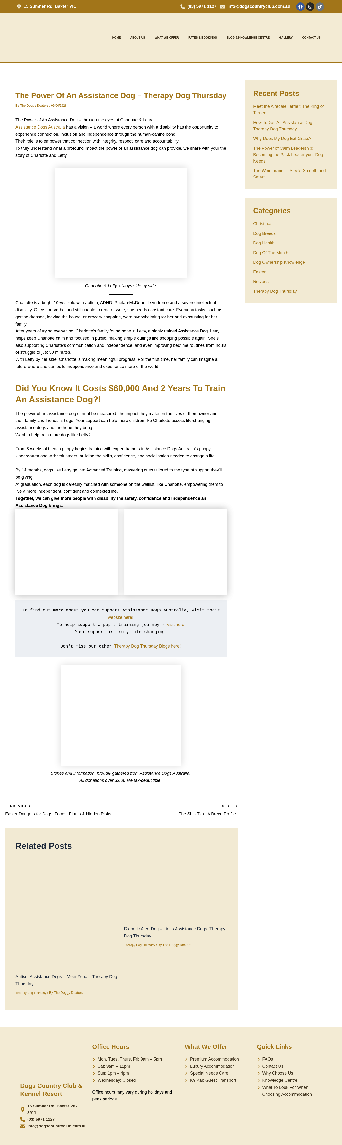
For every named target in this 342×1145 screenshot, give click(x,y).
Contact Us (311, 37)
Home (116, 37)
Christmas (262, 223)
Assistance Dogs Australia (40, 127)
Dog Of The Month (270, 252)
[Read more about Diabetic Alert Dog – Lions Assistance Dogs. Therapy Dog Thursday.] (155, 889)
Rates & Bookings (202, 37)
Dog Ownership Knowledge (279, 262)
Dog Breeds (264, 233)
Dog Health (264, 243)
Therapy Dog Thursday (32, 993)
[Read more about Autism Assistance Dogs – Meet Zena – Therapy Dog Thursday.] (66, 912)
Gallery (286, 37)
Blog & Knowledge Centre (248, 37)
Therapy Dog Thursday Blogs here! (148, 646)
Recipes (261, 281)
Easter (259, 272)
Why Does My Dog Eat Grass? (282, 138)
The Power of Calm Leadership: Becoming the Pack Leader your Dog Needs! (288, 155)
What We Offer (167, 37)
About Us (137, 37)
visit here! (176, 624)
